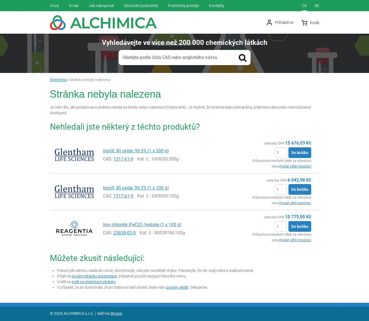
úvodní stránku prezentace (94, 276)
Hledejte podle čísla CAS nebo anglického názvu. (170, 57)
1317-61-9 (123, 159)
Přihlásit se (284, 22)
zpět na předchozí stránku (94, 281)
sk (317, 5)
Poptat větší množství (295, 166)
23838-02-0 (124, 232)
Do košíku (299, 152)
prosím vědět (177, 287)
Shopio (116, 313)
